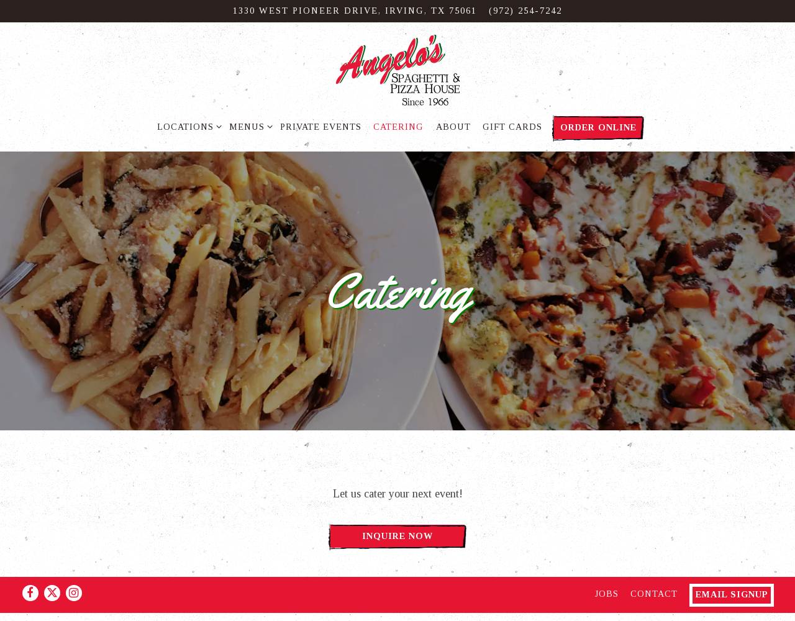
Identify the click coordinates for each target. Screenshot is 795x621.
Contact (654, 570)
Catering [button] (398, 127)
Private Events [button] (320, 127)
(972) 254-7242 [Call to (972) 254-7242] (525, 11)
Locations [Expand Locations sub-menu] (187, 126)
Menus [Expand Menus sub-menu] (249, 126)
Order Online (598, 127)
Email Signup (732, 571)
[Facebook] (30, 569)
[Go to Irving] (355, 11)
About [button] (453, 127)
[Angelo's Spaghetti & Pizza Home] (397, 69)
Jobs (607, 570)
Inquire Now (397, 530)
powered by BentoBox (397, 605)
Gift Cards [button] (512, 127)
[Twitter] (52, 569)
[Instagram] (74, 569)
